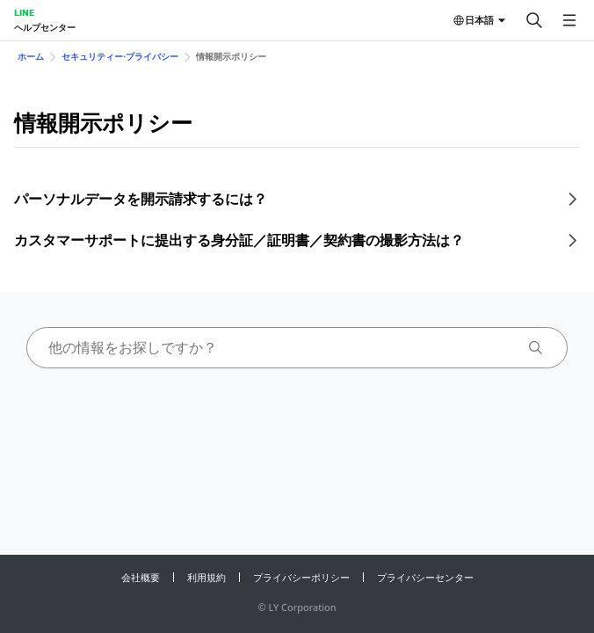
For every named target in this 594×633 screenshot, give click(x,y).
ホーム (31, 56)
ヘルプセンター (45, 27)
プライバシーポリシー (301, 577)
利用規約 (206, 577)
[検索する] (534, 20)
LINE (24, 12)
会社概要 (140, 577)
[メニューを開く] (569, 20)
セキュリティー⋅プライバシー (120, 56)
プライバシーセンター (425, 577)
